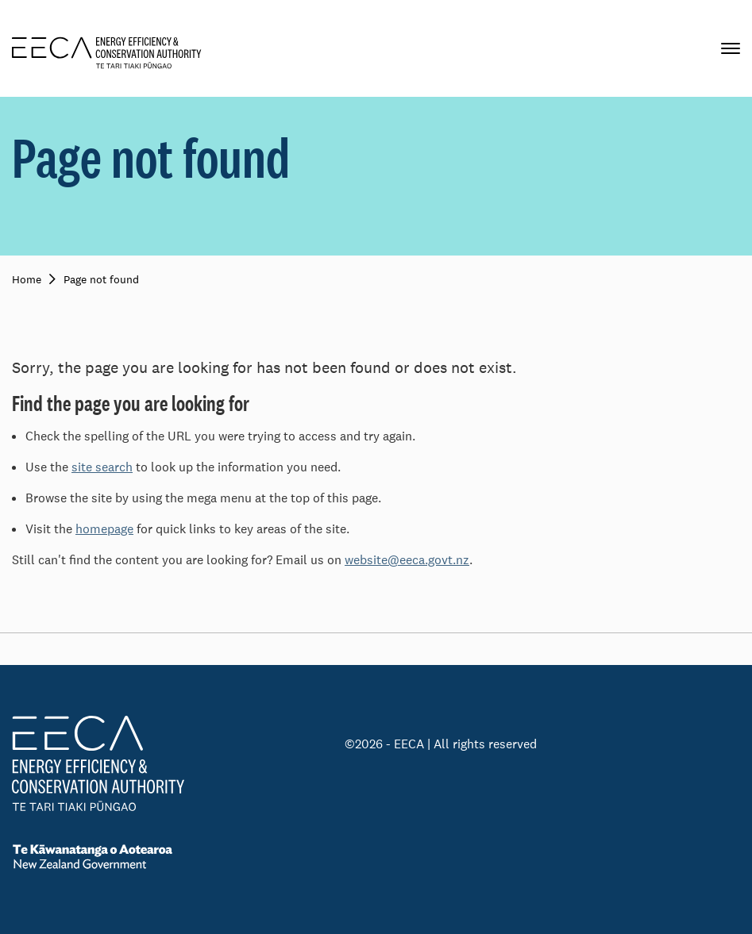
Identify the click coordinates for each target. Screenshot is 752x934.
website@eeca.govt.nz (407, 560)
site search (102, 467)
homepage (104, 529)
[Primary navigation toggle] (730, 48)
